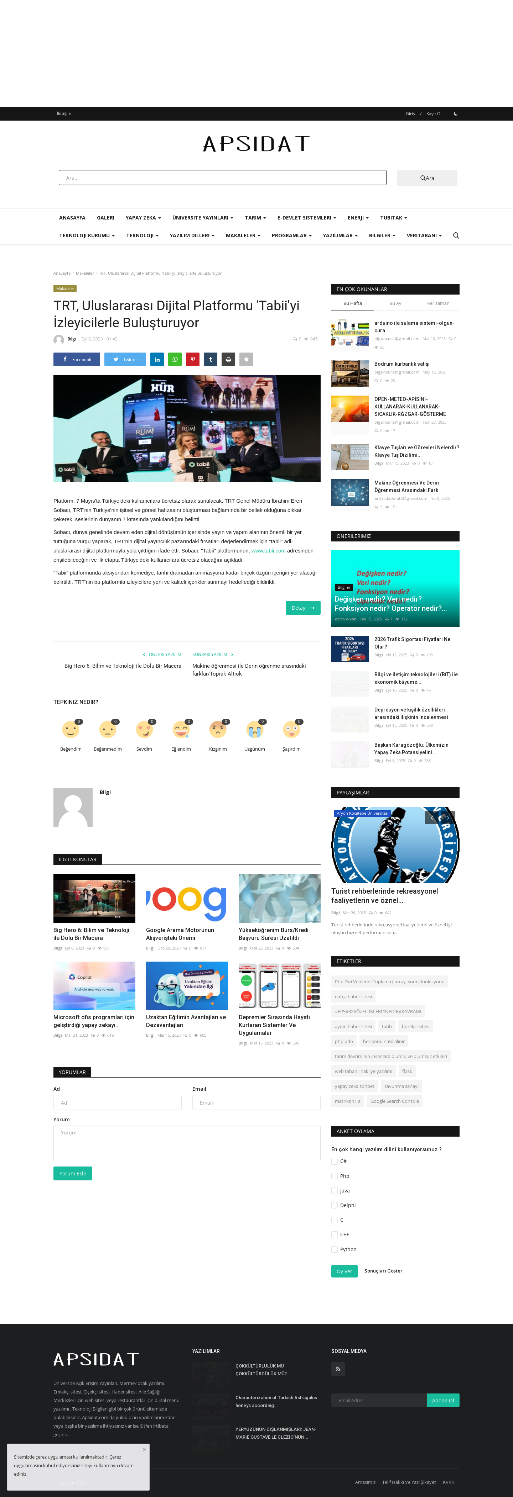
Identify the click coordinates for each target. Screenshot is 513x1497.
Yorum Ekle (72, 1173)
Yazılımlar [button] (340, 235)
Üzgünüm (254, 749)
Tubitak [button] (393, 217)
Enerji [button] (358, 217)
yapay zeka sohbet (354, 1086)
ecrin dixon (346, 618)
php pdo (344, 1041)
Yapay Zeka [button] (143, 217)
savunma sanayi (401, 1086)
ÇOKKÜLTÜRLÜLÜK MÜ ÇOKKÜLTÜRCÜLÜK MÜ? (261, 1369)
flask (407, 1071)
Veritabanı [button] (424, 235)
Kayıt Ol (433, 114)
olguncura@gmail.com (397, 338)
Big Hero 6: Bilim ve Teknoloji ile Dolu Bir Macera (122, 666)
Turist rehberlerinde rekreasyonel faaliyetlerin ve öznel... (384, 896)
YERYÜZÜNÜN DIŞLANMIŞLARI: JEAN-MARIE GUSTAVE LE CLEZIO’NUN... (275, 1433)
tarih (387, 1026)
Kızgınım (218, 749)
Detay (303, 607)
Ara (427, 177)
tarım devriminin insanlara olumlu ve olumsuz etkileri (391, 1056)
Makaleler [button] (243, 235)
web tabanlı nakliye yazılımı (363, 1071)
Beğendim (71, 749)
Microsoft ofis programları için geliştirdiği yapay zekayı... (93, 1021)
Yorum (61, 1119)
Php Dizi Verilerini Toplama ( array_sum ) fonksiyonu (390, 981)
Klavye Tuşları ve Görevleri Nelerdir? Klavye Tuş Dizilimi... (417, 451)
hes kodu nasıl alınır (384, 1041)
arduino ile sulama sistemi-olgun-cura (414, 326)
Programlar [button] (292, 235)
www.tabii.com (269, 551)
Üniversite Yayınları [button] (202, 217)
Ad (56, 1088)
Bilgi (64, 340)
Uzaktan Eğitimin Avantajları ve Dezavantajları (186, 1021)
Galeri (105, 217)
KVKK (448, 1482)
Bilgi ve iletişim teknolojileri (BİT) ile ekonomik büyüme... (416, 678)
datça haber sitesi (353, 996)
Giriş (410, 114)
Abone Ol (443, 1400)
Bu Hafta (352, 303)
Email (199, 1088)
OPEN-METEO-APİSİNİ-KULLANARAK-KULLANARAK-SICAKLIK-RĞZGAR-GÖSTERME (410, 406)
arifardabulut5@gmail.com (401, 498)
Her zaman (438, 303)
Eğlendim (181, 749)
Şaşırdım (292, 749)
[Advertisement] (256, 53)
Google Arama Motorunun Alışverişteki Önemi (180, 934)
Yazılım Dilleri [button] (192, 235)
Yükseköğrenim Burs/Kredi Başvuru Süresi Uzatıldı (274, 934)
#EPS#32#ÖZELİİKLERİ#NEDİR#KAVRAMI (378, 1011)
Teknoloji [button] (142, 235)
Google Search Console (394, 1101)
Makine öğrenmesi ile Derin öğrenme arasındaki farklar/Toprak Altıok (249, 670)
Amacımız (365, 1482)
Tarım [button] (255, 217)
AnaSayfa (72, 217)
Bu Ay (395, 303)
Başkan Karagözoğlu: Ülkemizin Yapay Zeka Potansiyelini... (411, 748)
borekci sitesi (415, 1026)
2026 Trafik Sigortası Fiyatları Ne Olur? (412, 643)
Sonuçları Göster (383, 1271)
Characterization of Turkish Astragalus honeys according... (276, 1401)
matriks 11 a (348, 1101)
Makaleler (85, 273)
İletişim (64, 113)
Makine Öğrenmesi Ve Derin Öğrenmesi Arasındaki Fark (406, 486)
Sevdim (144, 749)
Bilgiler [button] (382, 235)
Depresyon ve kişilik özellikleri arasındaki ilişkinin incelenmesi (411, 713)
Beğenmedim (108, 749)
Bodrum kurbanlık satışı (402, 364)
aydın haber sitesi (353, 1026)
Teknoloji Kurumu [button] (87, 235)
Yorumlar (72, 1072)
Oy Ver (344, 1271)
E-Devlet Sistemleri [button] (307, 217)
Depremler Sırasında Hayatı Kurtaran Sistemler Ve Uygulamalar (274, 1025)
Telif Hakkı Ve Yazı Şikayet (409, 1482)
